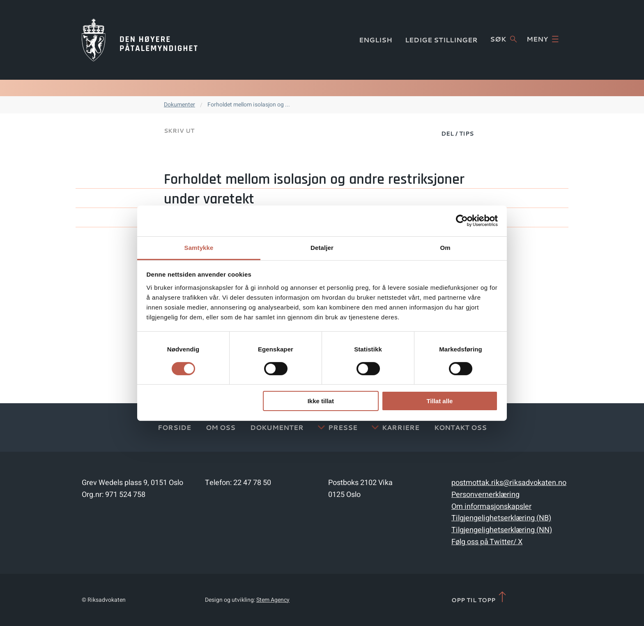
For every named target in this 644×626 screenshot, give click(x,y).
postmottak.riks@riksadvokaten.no (508, 482)
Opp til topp (479, 597)
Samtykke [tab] (199, 247)
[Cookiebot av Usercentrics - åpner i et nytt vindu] (462, 221)
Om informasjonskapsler (491, 506)
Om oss (220, 427)
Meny (543, 39)
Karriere (400, 427)
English (375, 39)
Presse (342, 427)
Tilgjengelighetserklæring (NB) (501, 518)
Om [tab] (445, 247)
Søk (503, 39)
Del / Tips (457, 133)
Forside (174, 427)
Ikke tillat (321, 400)
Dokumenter (179, 104)
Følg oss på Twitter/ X (486, 541)
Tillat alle (439, 400)
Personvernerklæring (485, 494)
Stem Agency (273, 600)
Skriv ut (179, 131)
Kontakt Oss (460, 427)
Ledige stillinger (441, 39)
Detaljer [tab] (322, 247)
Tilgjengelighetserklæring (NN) (501, 530)
